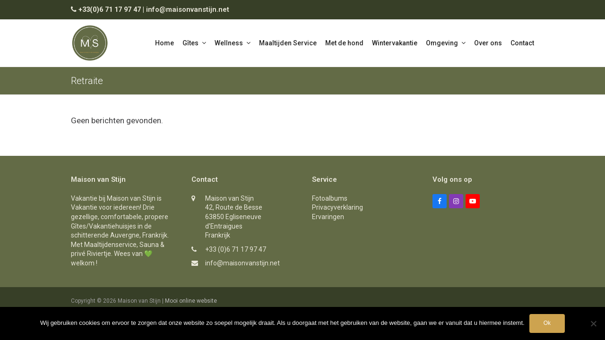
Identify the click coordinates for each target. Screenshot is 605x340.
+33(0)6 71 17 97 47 (109, 9)
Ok (547, 323)
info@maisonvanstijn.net (187, 9)
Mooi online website (191, 301)
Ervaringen (328, 217)
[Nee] (593, 323)
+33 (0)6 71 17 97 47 (235, 249)
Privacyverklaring (337, 207)
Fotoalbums (329, 198)
